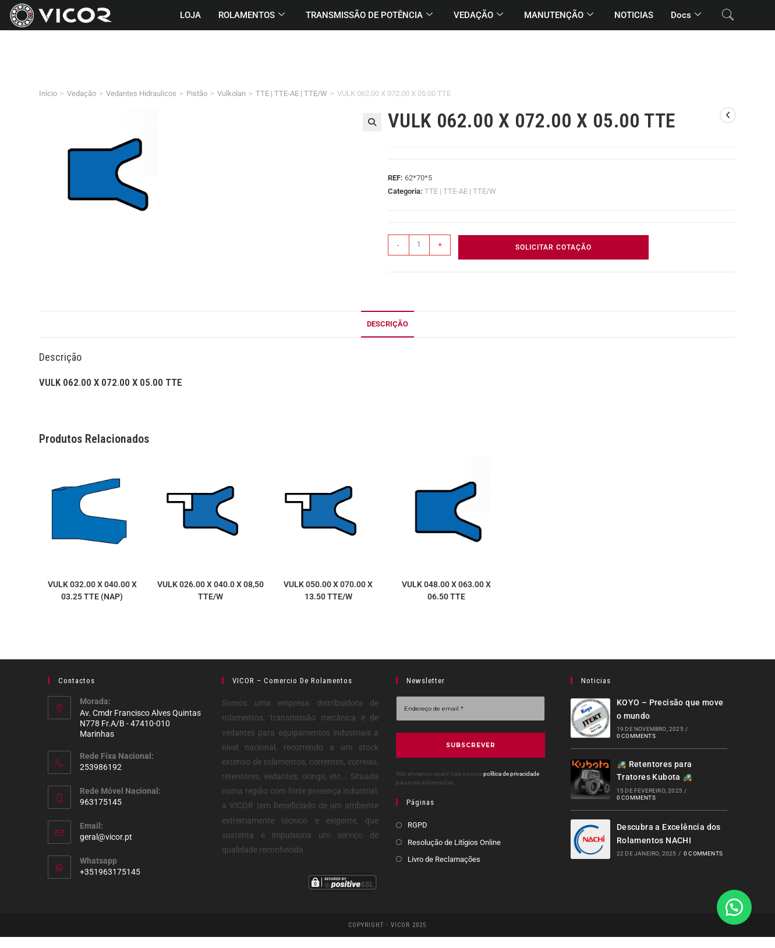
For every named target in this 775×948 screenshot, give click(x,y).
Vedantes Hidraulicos (141, 93)
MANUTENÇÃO (558, 15)
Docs (686, 15)
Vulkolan (231, 93)
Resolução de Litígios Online (454, 841)
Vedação (81, 93)
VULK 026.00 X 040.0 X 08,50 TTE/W (210, 590)
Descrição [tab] (387, 323)
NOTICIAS (633, 15)
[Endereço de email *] (470, 708)
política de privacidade (511, 774)
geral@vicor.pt (106, 837)
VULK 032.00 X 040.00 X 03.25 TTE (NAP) (92, 590)
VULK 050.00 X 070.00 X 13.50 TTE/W (328, 590)
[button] (372, 122)
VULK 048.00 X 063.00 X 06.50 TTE (446, 590)
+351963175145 (110, 871)
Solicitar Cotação (553, 247)
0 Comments (636, 736)
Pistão (196, 93)
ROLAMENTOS (251, 15)
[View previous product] (728, 115)
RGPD (417, 825)
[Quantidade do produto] (419, 245)
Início (48, 93)
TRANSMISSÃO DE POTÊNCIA (369, 15)
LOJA (190, 15)
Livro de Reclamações (444, 859)
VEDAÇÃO (478, 15)
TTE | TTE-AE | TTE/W (291, 93)
